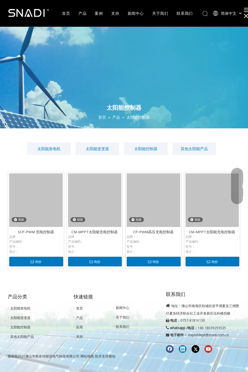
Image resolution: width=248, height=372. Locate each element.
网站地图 (87, 356)
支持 (115, 13)
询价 (36, 261)
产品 (82, 13)
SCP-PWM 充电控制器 (36, 231)
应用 (79, 327)
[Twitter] (195, 349)
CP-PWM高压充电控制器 (153, 231)
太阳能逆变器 (97, 148)
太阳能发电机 (49, 148)
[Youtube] (208, 349)
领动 (111, 356)
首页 (66, 13)
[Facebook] (170, 349)
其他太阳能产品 (194, 148)
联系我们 (185, 13)
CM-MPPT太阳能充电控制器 (94, 231)
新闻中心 (136, 13)
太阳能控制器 (145, 148)
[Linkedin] (182, 349)
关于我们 (160, 13)
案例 (99, 13)
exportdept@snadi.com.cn (208, 335)
